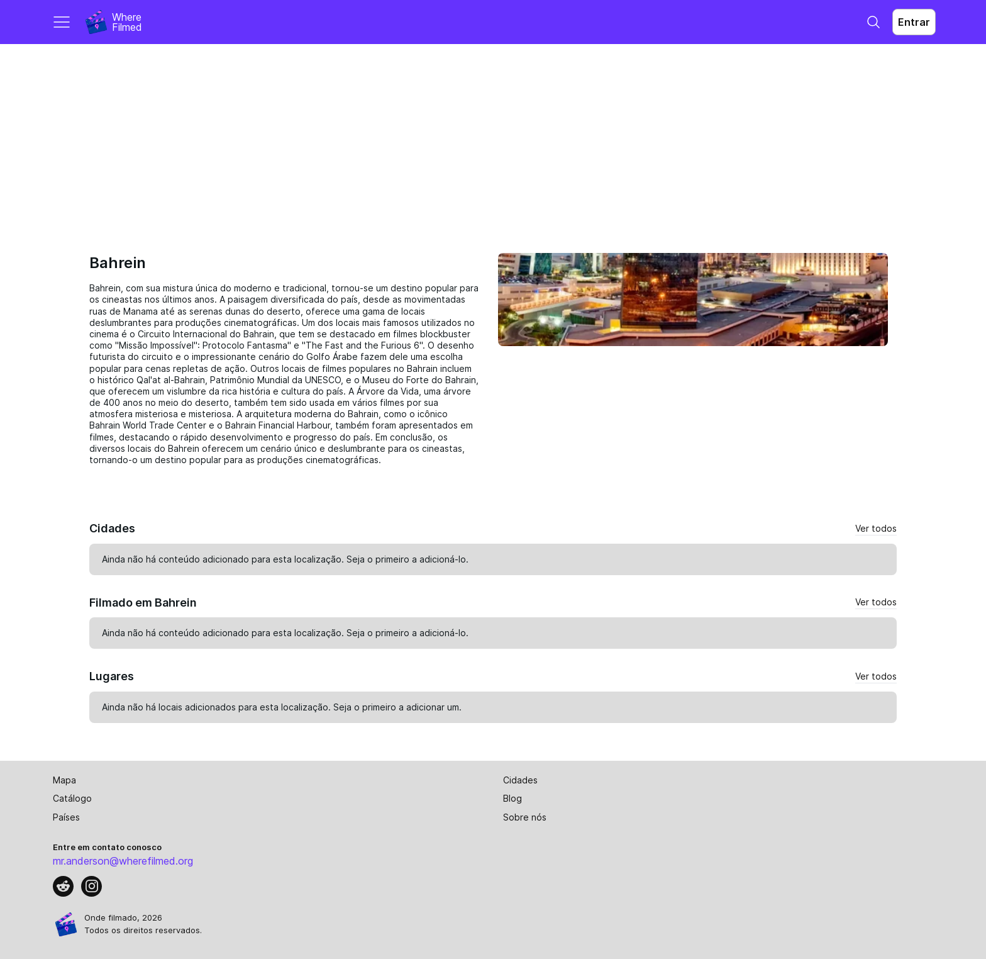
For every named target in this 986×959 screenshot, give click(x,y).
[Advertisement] (493, 138)
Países (66, 817)
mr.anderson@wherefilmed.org (123, 861)
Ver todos (876, 528)
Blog (512, 798)
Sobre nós (524, 817)
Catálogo (72, 798)
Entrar (914, 22)
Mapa (64, 780)
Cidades (520, 780)
